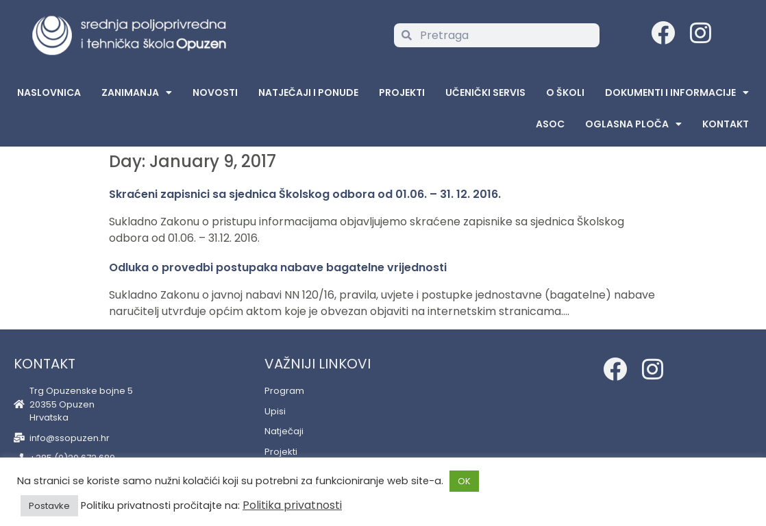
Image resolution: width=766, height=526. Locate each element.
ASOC (550, 124)
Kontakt (725, 124)
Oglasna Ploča (633, 124)
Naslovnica (49, 92)
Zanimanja (136, 92)
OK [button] (464, 481)
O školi (565, 92)
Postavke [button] (49, 505)
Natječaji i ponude (308, 92)
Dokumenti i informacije (677, 92)
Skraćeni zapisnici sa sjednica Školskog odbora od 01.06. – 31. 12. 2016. (305, 194)
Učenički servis (485, 92)
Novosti (215, 92)
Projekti (402, 92)
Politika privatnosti (292, 505)
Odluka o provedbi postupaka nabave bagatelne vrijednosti (278, 267)
